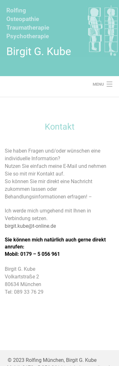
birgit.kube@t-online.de (30, 226)
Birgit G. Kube (38, 51)
